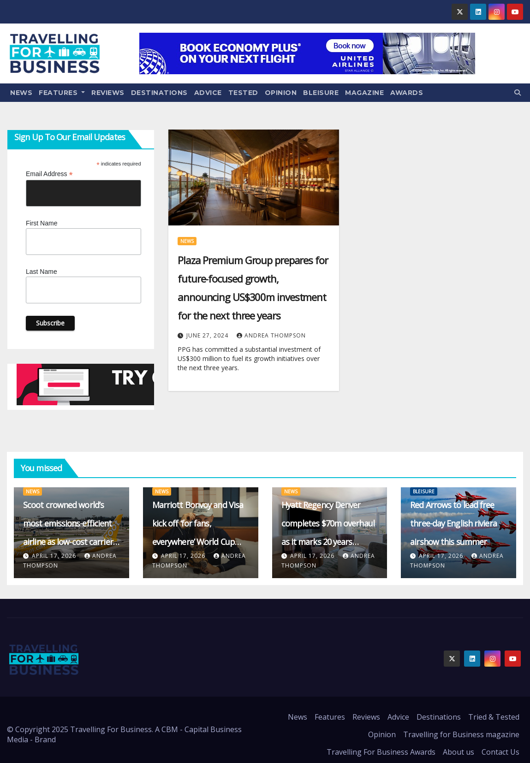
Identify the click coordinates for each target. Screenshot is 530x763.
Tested (243, 93)
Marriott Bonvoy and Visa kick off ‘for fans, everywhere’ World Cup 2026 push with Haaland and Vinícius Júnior (197, 541)
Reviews (108, 93)
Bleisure (321, 93)
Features (62, 93)
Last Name (41, 271)
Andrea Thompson (271, 335)
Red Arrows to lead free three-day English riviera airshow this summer (453, 523)
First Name (41, 223)
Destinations (159, 93)
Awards (406, 93)
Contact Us (500, 752)
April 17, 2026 (55, 556)
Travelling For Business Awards (381, 752)
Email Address (49, 174)
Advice (208, 93)
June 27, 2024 (208, 335)
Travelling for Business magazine (461, 734)
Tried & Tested (493, 717)
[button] (517, 92)
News (21, 93)
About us (458, 752)
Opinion (281, 93)
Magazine (364, 93)
